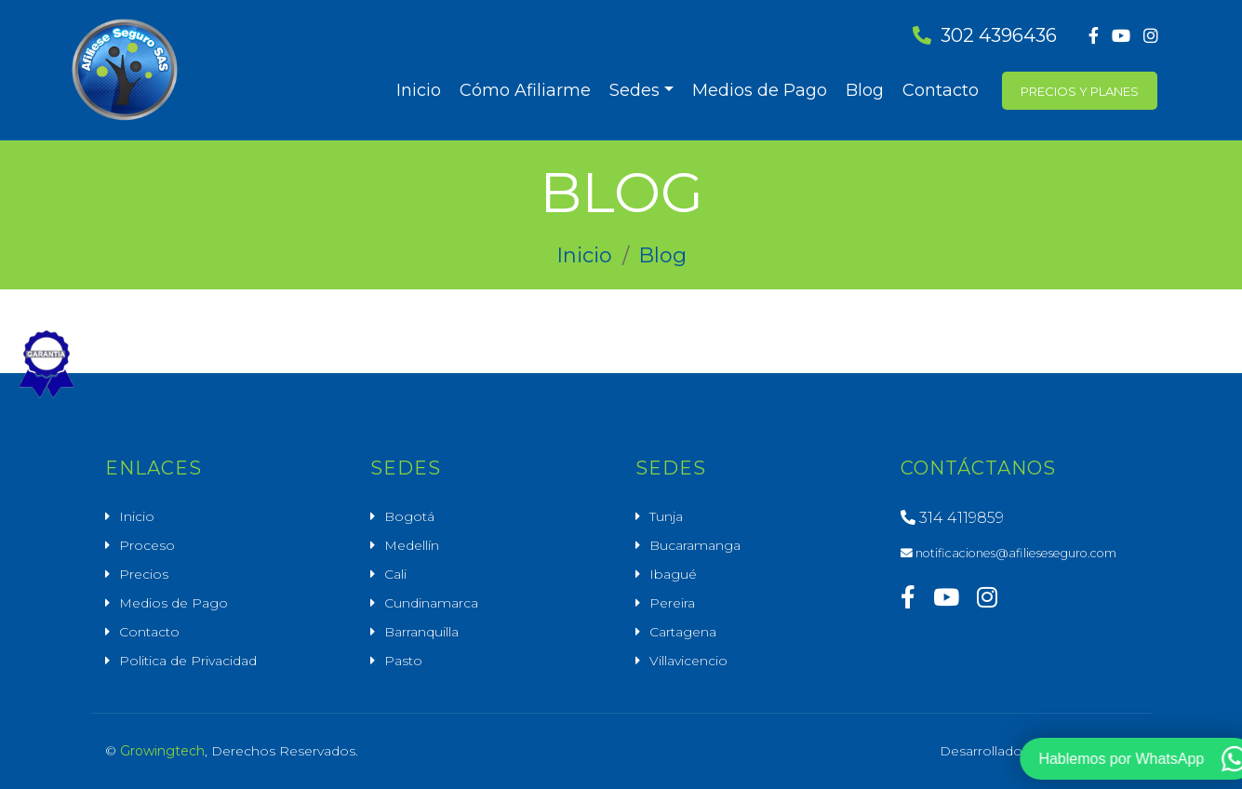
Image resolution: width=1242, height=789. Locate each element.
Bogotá (409, 516)
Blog (865, 90)
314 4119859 (952, 518)
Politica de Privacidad (188, 660)
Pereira (672, 603)
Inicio (418, 90)
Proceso (147, 545)
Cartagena (682, 631)
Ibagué (673, 574)
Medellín (411, 545)
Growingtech (162, 750)
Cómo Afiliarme (525, 90)
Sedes (634, 90)
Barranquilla (421, 631)
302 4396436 (985, 35)
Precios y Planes (1080, 91)
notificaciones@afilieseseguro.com (1008, 553)
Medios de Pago (759, 90)
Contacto (940, 90)
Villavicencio (688, 660)
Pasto (403, 660)
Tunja (666, 516)
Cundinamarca (431, 603)
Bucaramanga (695, 545)
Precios (143, 574)
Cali (395, 574)
